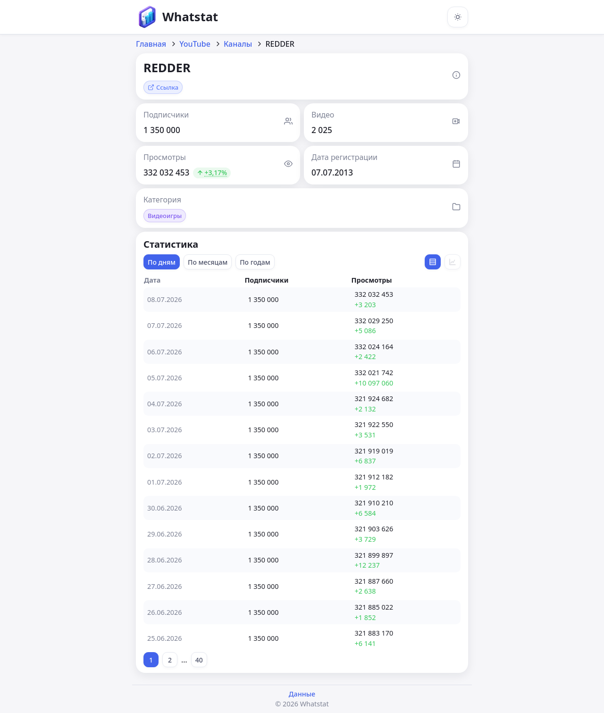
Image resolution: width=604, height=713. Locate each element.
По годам (255, 262)
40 (199, 659)
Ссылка (163, 87)
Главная (151, 44)
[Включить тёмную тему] (457, 17)
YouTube (194, 44)
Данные (302, 693)
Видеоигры (165, 215)
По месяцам (207, 262)
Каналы (238, 44)
